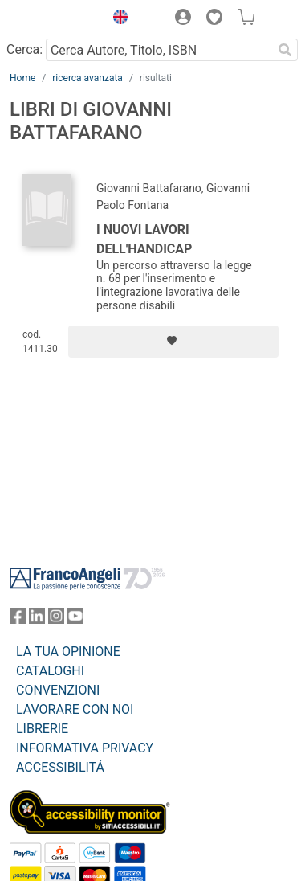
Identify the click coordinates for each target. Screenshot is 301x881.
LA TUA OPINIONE (68, 651)
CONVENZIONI (58, 690)
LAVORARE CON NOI (74, 709)
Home (22, 78)
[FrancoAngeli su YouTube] (75, 619)
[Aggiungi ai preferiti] (173, 342)
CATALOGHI (50, 670)
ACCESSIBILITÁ (60, 767)
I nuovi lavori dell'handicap (144, 239)
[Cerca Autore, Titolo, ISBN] (159, 50)
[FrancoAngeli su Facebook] (18, 619)
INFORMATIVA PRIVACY (84, 748)
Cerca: (24, 49)
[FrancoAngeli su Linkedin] (37, 619)
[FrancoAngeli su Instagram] (56, 619)
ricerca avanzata (87, 78)
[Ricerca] (285, 50)
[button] (116, 19)
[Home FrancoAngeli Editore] (53, 19)
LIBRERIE (42, 728)
